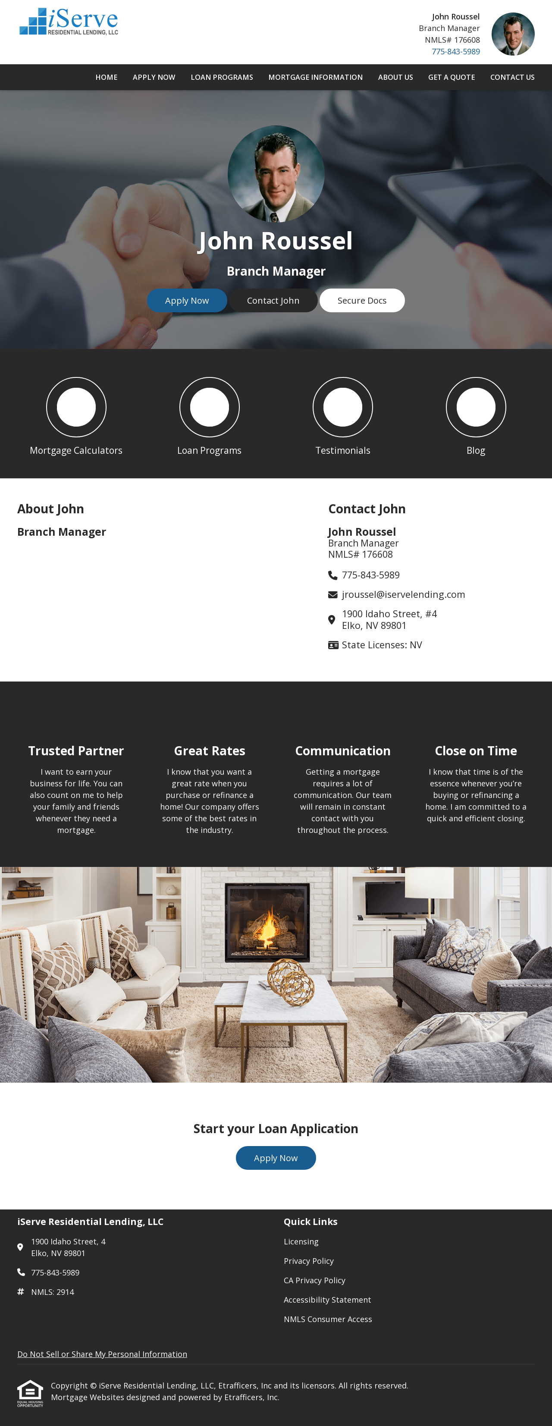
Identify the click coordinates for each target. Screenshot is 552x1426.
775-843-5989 (456, 51)
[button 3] (342, 413)
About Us (395, 77)
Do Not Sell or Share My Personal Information (102, 1354)
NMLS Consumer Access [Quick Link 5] (328, 1319)
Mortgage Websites (88, 1397)
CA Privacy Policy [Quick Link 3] (314, 1280)
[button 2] (209, 413)
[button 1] (76, 413)
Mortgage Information (315, 77)
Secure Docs (362, 300)
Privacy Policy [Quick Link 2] (309, 1261)
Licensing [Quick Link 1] (301, 1241)
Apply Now (154, 77)
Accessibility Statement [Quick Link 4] (327, 1299)
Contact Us (512, 77)
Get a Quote (451, 77)
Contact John (273, 300)
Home (106, 77)
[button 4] (476, 413)
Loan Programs (222, 77)
